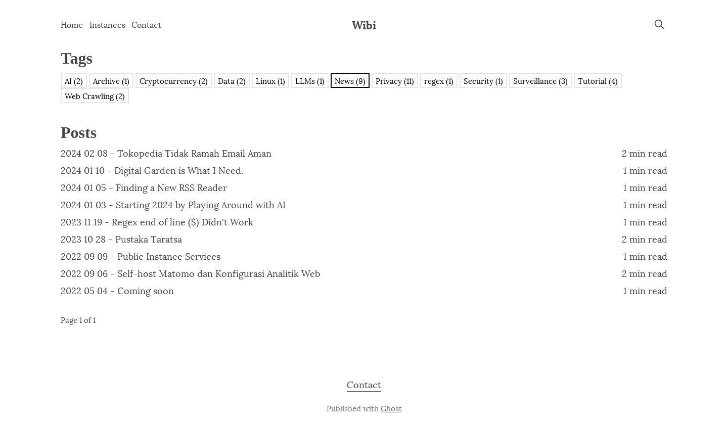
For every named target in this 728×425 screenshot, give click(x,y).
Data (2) (232, 80)
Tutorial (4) (598, 80)
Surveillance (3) (540, 80)
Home (72, 24)
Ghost (391, 408)
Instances (107, 24)
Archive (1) (111, 80)
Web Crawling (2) (95, 95)
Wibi (364, 24)
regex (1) (438, 80)
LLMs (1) (310, 80)
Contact (146, 24)
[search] (659, 24)
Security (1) (483, 80)
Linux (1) (270, 80)
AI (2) (74, 80)
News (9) (350, 80)
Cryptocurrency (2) (174, 80)
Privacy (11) (395, 80)
